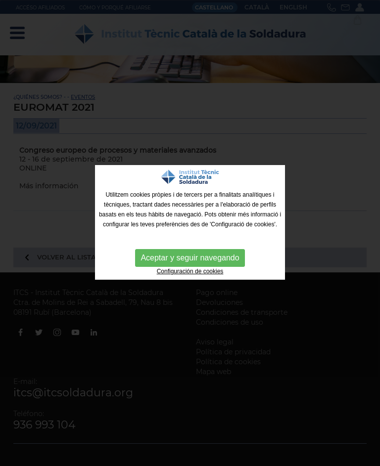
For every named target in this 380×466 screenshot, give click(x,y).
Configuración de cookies (190, 271)
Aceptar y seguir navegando (190, 258)
